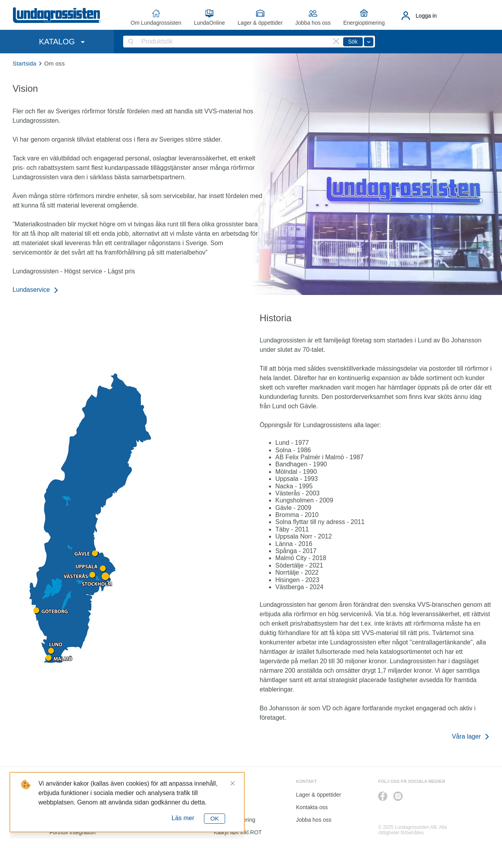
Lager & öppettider (260, 23)
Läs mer (183, 818)
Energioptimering (364, 23)
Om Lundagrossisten (156, 23)
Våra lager (466, 736)
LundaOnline (209, 23)
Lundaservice (31, 289)
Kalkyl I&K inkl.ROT (238, 832)
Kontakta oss (312, 807)
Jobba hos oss (313, 23)
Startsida (24, 63)
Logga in (426, 16)
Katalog (223, 807)
